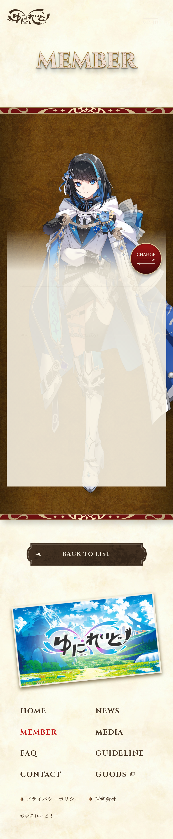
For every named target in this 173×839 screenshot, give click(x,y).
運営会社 (105, 798)
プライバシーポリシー (53, 798)
